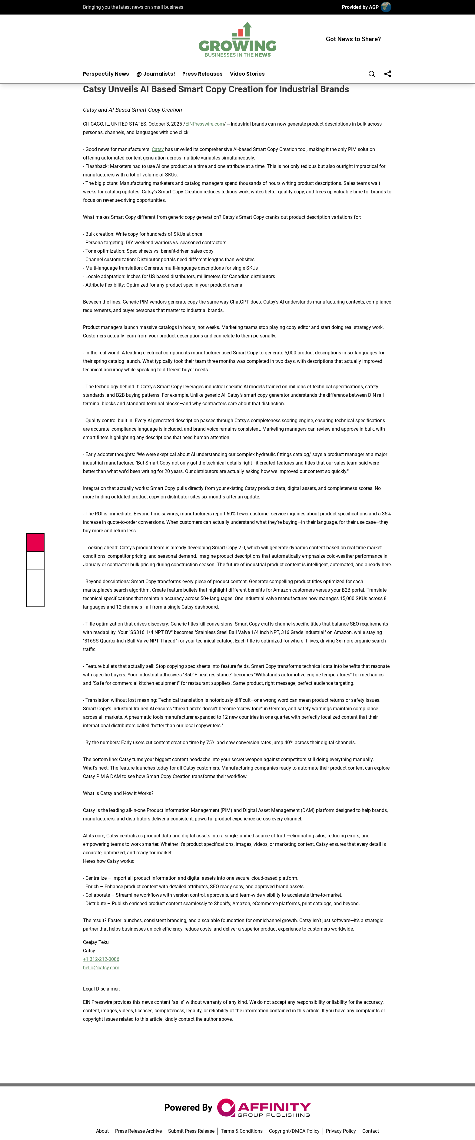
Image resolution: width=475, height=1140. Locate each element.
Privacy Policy (341, 1131)
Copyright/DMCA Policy (294, 1131)
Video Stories (247, 74)
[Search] (371, 74)
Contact (370, 1131)
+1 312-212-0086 (101, 959)
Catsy (158, 149)
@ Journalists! (155, 74)
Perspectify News (106, 74)
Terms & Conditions (242, 1131)
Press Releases (202, 74)
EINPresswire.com (204, 124)
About (102, 1131)
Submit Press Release (191, 1131)
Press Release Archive (138, 1131)
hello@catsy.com (101, 968)
